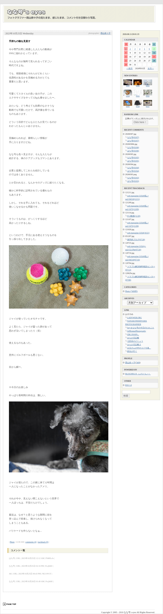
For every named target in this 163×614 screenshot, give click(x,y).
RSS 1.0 (128, 385)
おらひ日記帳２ (134, 344)
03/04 (127, 95)
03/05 (147, 85)
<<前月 (129, 68)
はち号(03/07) (133, 141)
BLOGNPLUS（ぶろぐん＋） (138, 374)
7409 (138, 362)
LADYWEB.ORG (134, 318)
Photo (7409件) (131, 291)
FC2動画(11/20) (133, 216)
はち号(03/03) (133, 181)
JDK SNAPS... (133, 334)
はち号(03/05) (133, 161)
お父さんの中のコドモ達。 (139, 348)
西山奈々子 (106, 33)
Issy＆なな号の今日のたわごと (140, 328)
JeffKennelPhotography (136, 331)
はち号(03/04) (133, 171)
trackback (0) (43, 542)
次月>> (151, 68)
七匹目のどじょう (135, 341)
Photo (12, 542)
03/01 (127, 105)
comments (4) (30, 542)
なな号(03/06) (133, 147)
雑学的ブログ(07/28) (136, 239)
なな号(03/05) (133, 157)
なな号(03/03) (133, 178)
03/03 (137, 95)
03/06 (137, 85)
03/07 (127, 85)
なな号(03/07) (133, 137)
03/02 (147, 95)
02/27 (147, 105)
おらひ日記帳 (133, 338)
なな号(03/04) (133, 168)
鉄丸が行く (132, 351)
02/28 (137, 105)
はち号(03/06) (133, 151)
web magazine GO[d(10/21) (138, 233)
